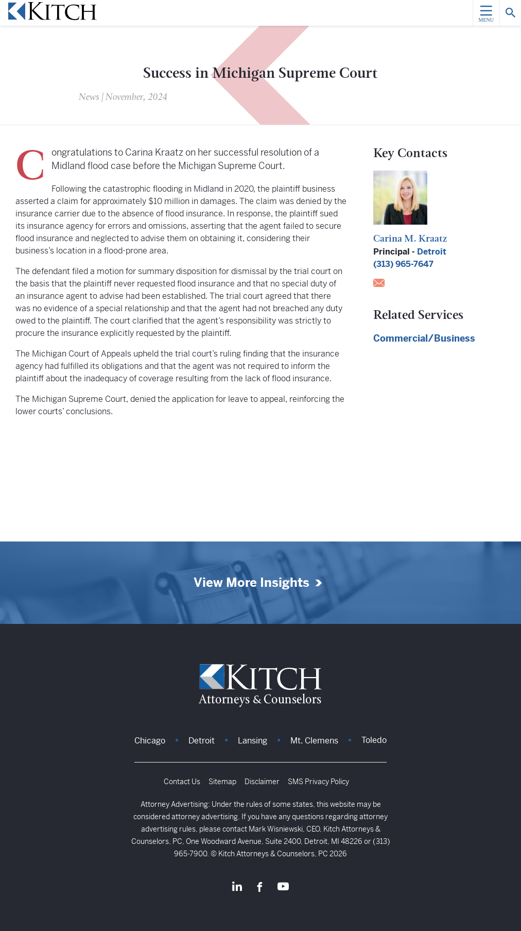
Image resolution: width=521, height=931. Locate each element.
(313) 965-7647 (403, 264)
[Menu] (486, 13)
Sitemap (222, 781)
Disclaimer (262, 781)
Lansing (252, 740)
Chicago (149, 740)
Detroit (431, 251)
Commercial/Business (424, 338)
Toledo (374, 740)
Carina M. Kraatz (410, 239)
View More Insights (251, 582)
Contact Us (182, 781)
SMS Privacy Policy (318, 781)
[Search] (510, 13)
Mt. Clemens (314, 740)
